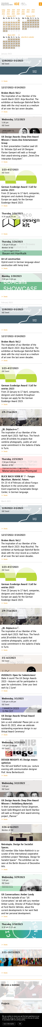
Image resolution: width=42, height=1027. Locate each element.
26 (12, 29)
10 (6, 24)
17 (6, 27)
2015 (28, 12)
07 (16, 22)
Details (6, 81)
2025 (13, 10)
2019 (8, 12)
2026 (8, 10)
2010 (13, 14)
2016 (23, 12)
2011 (8, 14)
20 (14, 27)
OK (20, 1024)
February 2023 (30, 16)
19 (12, 27)
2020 (3, 12)
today (3, 10)
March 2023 (11, 35)
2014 (32, 12)
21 (16, 27)
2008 (23, 14)
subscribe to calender (27, 37)
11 (9, 24)
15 (19, 24)
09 (4, 24)
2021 (33, 10)
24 (6, 29)
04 (9, 22)
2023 (23, 10)
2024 (18, 10)
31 (6, 31)
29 (19, 29)
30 (4, 31)
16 (4, 27)
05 (12, 22)
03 (6, 22)
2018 (13, 12)
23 (4, 29)
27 (14, 29)
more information (8, 1024)
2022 (28, 10)
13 (14, 24)
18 (9, 27)
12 (12, 24)
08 (19, 22)
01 (19, 20)
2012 (3, 14)
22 (19, 27)
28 (16, 29)
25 (9, 29)
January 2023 (11, 16)
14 (16, 24)
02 (4, 22)
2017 (18, 12)
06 (14, 22)
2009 (18, 14)
